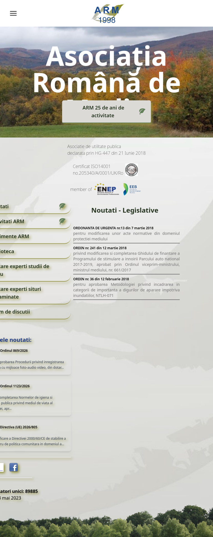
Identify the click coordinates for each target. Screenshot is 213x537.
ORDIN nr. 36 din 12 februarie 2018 (101, 279)
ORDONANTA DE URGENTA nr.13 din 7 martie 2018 (113, 228)
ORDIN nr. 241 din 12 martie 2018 (99, 248)
